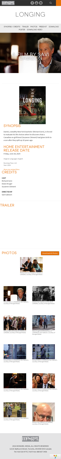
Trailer (25, 27)
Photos (33, 27)
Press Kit (43, 27)
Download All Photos (50, 253)
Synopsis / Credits (12, 27)
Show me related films (11, 169)
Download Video (34, 29)
